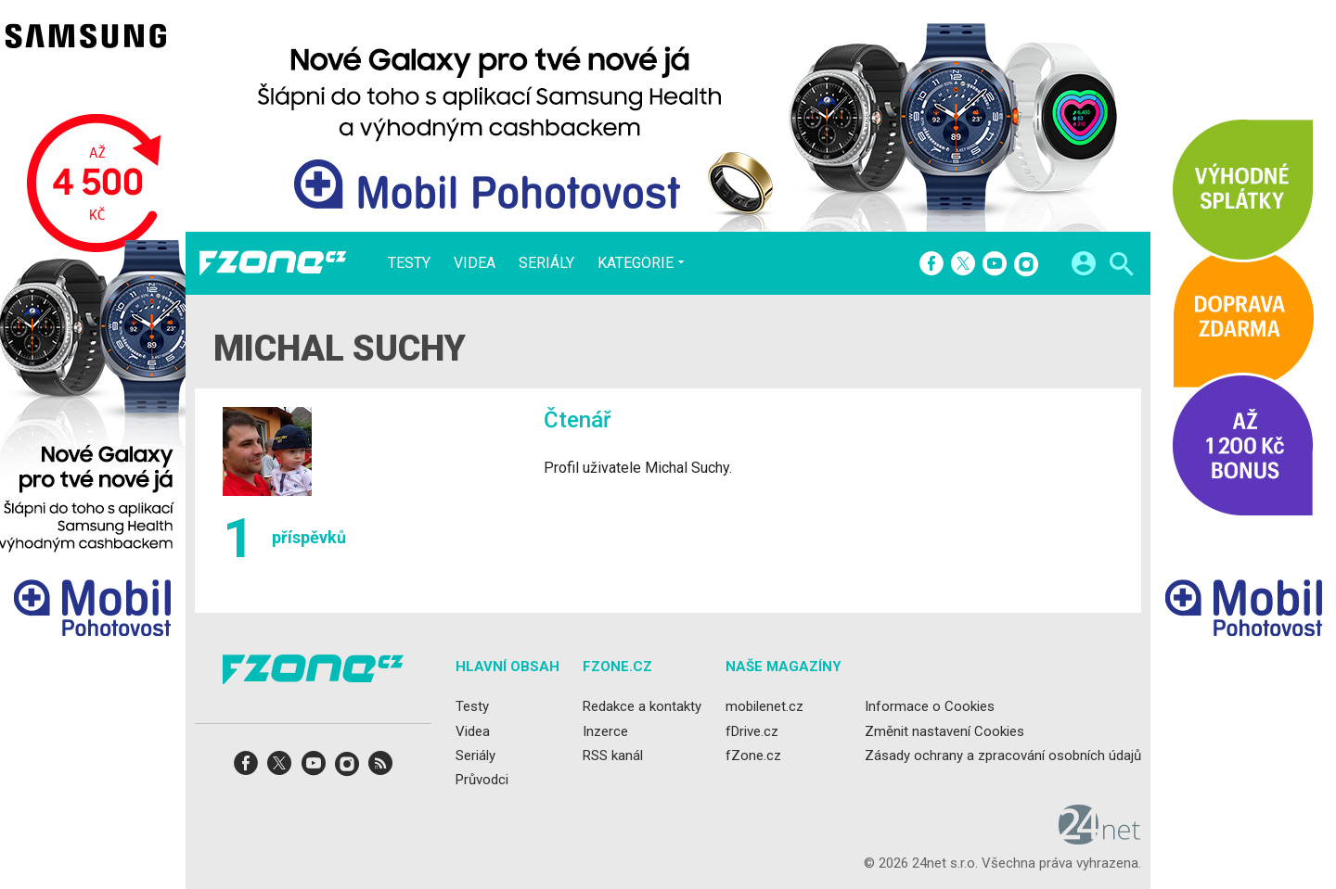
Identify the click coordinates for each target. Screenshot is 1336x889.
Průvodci (482, 779)
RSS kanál (613, 755)
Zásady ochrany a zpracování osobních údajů (1003, 755)
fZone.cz (753, 755)
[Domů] (272, 263)
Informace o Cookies (930, 707)
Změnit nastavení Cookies (944, 731)
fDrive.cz (752, 731)
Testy (409, 263)
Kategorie (635, 262)
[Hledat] (1121, 266)
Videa (474, 263)
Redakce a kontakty (642, 707)
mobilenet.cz (764, 707)
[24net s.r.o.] (1100, 839)
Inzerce (605, 731)
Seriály (546, 263)
